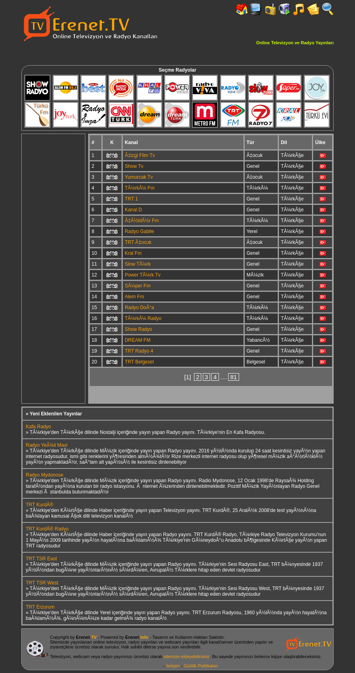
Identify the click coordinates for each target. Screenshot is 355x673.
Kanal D (133, 210)
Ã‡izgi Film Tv (140, 155)
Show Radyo (138, 329)
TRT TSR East (41, 559)
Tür (250, 142)
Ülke (320, 142)
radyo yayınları (142, 642)
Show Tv (134, 166)
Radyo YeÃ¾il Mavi (46, 445)
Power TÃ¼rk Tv (143, 275)
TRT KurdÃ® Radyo (47, 529)
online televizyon (109, 642)
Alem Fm (134, 296)
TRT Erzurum (40, 607)
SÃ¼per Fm (138, 286)
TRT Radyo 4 (139, 351)
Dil (284, 142)
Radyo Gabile (139, 231)
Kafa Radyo (38, 426)
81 (233, 377)
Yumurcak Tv (139, 177)
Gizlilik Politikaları (201, 665)
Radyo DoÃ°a (139, 307)
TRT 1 (131, 199)
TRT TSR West (42, 583)
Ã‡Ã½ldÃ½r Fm (142, 220)
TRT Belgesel (139, 362)
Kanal (131, 142)
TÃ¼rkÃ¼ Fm (140, 188)
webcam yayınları (182, 642)
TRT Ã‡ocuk (138, 242)
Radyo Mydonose (44, 475)
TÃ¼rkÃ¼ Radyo (143, 318)
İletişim (173, 665)
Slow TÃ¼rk (138, 264)
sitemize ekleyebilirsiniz (186, 656)
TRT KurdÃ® (39, 505)
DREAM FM (138, 340)
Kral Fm (133, 253)
